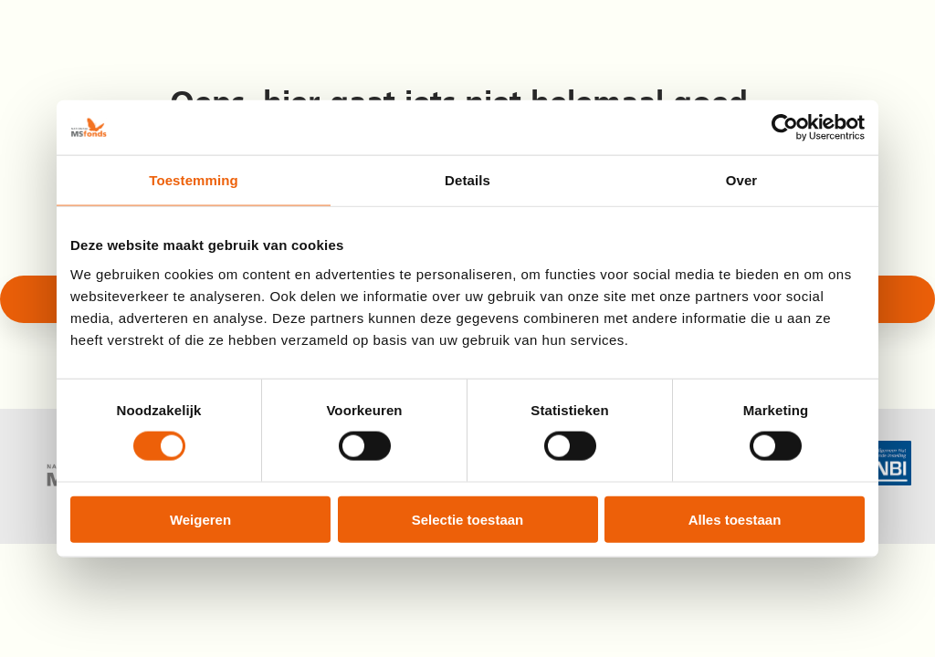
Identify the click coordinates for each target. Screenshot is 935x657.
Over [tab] (742, 180)
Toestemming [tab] (193, 180)
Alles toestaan (735, 519)
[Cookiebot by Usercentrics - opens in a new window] (785, 127)
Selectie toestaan (468, 519)
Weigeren (200, 519)
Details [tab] (467, 180)
